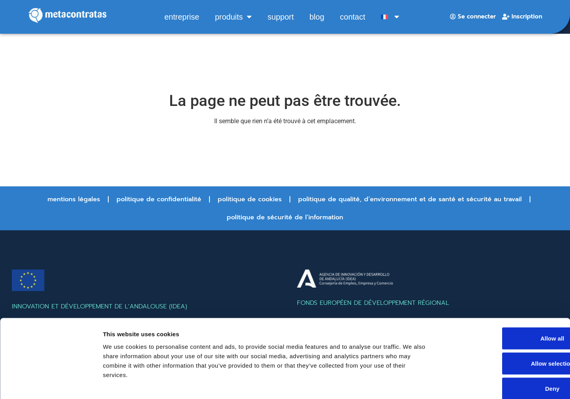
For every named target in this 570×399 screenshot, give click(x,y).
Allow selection (504, 322)
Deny (504, 347)
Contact (352, 17)
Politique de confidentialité (159, 199)
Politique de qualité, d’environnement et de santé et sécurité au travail (410, 199)
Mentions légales (73, 199)
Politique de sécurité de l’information (285, 217)
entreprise (181, 17)
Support (281, 17)
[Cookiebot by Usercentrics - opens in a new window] (50, 384)
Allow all (505, 297)
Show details (411, 383)
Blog (317, 17)
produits (233, 17)
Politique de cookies (250, 199)
